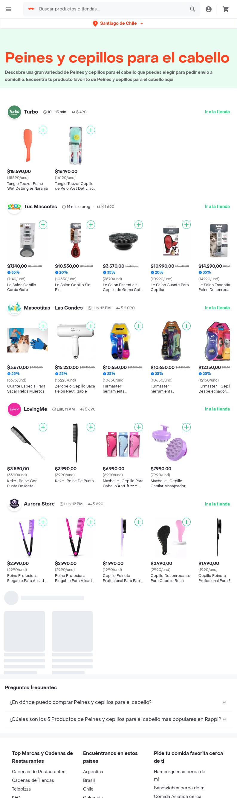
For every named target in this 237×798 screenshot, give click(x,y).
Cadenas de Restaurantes (38, 772)
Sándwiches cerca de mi (180, 788)
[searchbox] (110, 9)
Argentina (93, 772)
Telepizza (21, 789)
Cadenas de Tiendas (33, 780)
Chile (88, 789)
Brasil (89, 780)
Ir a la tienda (217, 112)
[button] (118, 23)
